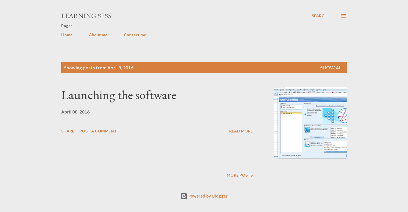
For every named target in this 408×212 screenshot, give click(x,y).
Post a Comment (98, 131)
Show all (332, 67)
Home (67, 34)
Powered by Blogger (204, 196)
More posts (240, 175)
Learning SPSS (86, 15)
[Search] (320, 15)
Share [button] (67, 131)
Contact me (135, 34)
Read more (241, 131)
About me (98, 34)
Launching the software (118, 95)
